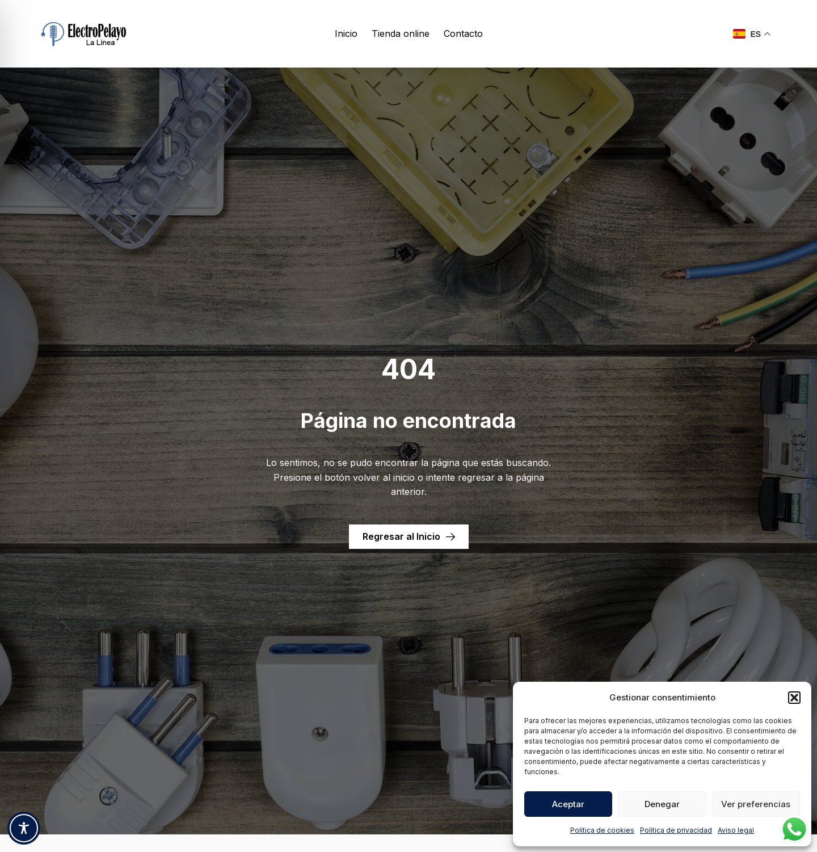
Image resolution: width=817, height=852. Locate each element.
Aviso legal (736, 830)
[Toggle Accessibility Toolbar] (24, 828)
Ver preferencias (755, 804)
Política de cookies (602, 830)
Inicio (346, 33)
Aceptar (568, 804)
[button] (794, 697)
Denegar (662, 804)
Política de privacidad (676, 830)
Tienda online (400, 33)
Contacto (463, 33)
